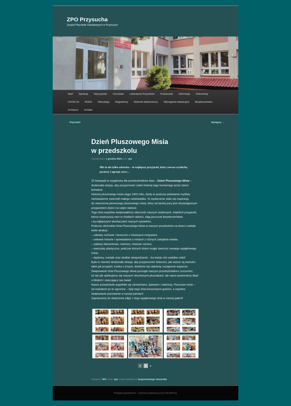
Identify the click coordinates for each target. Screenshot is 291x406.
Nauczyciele (100, 93)
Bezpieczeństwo (203, 101)
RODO (88, 101)
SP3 (104, 379)
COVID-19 (73, 101)
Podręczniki (166, 93)
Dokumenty (202, 93)
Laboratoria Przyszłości (142, 93)
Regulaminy (121, 101)
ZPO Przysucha (87, 19)
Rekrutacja (103, 101)
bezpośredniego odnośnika (152, 379)
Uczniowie (118, 93)
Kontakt (88, 109)
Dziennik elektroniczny (146, 101)
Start (70, 93)
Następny (217, 122)
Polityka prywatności (125, 393)
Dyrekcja (83, 93)
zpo (130, 159)
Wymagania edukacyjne (176, 101)
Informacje (184, 93)
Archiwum (73, 109)
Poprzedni (73, 122)
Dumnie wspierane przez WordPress (158, 393)
